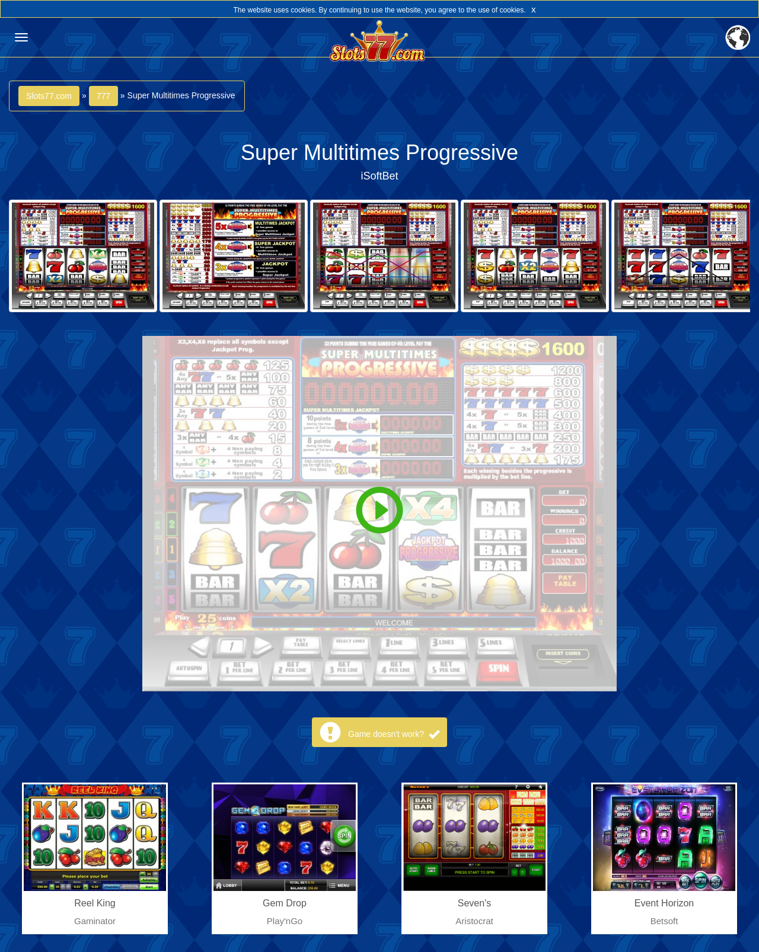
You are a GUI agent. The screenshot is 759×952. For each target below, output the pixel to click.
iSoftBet (379, 176)
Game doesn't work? (393, 734)
